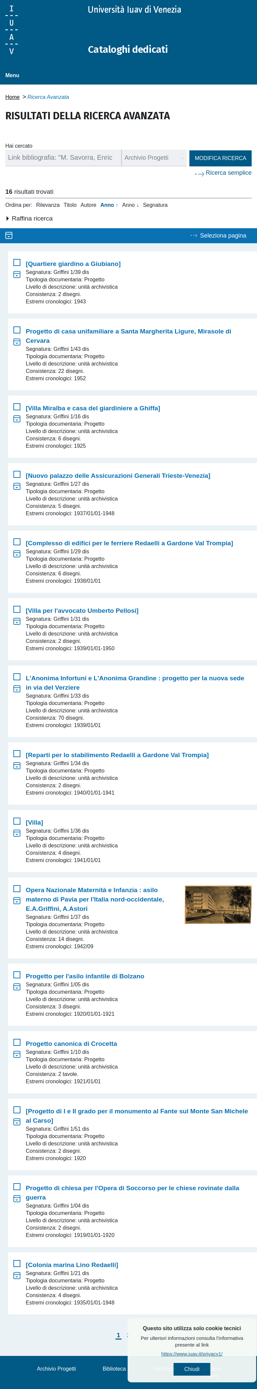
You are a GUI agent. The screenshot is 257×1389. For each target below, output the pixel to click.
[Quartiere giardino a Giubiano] (73, 263)
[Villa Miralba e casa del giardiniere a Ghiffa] (93, 407)
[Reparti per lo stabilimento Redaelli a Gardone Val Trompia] (117, 754)
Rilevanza (48, 204)
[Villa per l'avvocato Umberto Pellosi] (82, 610)
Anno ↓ (130, 204)
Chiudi (207, 1369)
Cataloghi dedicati (128, 49)
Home (12, 97)
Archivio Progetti (56, 1368)
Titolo (70, 204)
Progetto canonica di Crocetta (71, 1043)
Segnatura (155, 204)
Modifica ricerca (220, 158)
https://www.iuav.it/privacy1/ (207, 1354)
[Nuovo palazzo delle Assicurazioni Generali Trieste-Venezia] (118, 475)
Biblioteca (114, 1368)
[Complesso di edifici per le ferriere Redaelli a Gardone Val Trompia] (129, 542)
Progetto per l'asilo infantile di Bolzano (85, 975)
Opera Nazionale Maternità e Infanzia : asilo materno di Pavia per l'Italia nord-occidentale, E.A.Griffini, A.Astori (95, 899)
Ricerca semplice (229, 172)
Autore (88, 204)
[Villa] (34, 822)
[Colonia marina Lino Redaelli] (72, 1264)
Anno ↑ (109, 204)
